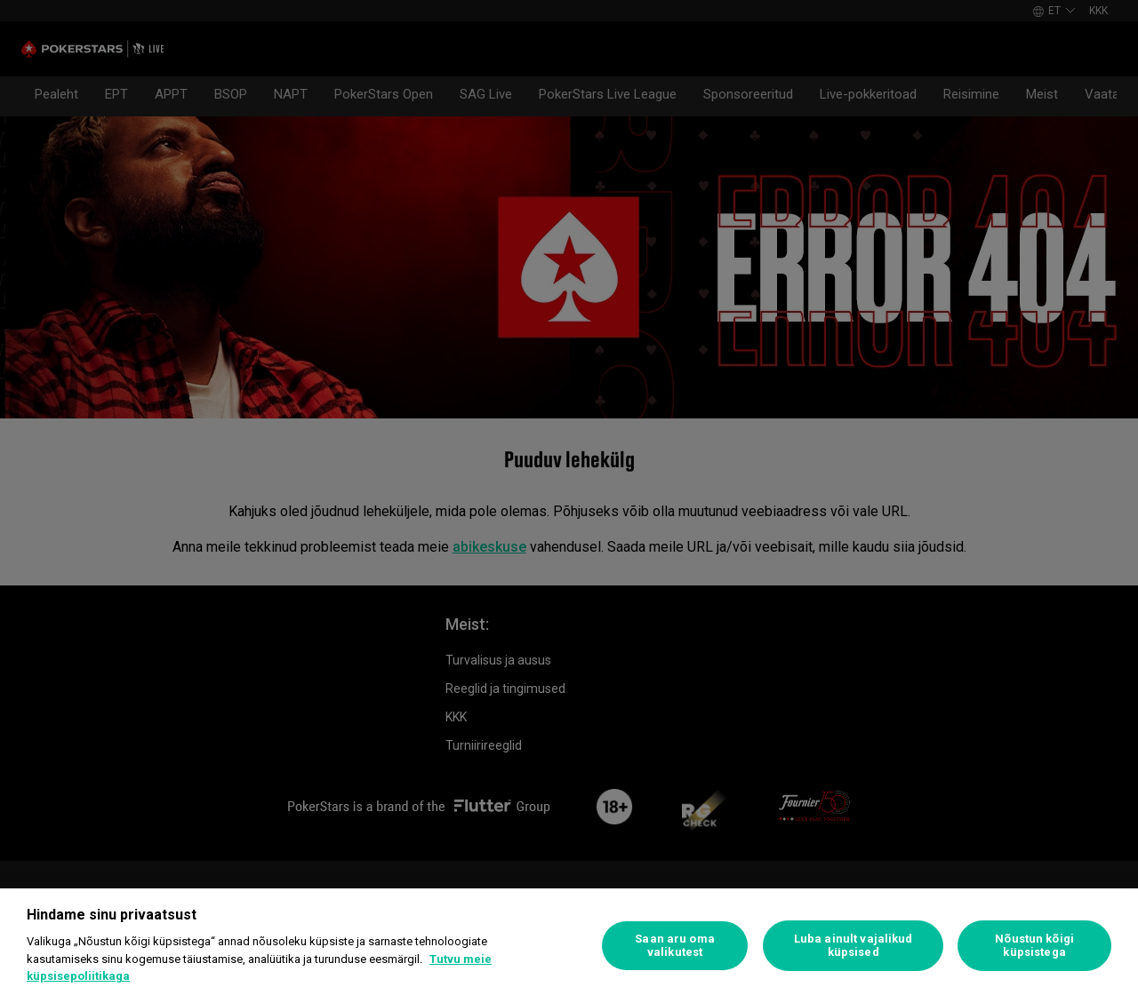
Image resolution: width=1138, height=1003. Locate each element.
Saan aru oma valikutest (675, 945)
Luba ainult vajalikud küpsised (853, 945)
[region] (569, 945)
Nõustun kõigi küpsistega (1034, 945)
